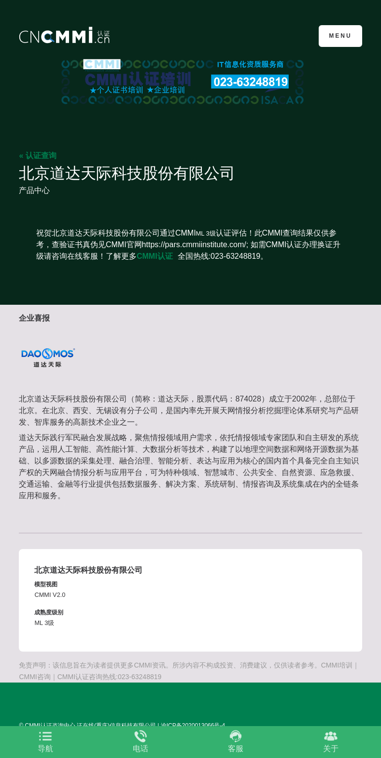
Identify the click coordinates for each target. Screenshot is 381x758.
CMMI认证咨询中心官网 (66, 35)
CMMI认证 (155, 256)
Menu (340, 35)
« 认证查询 (37, 155)
